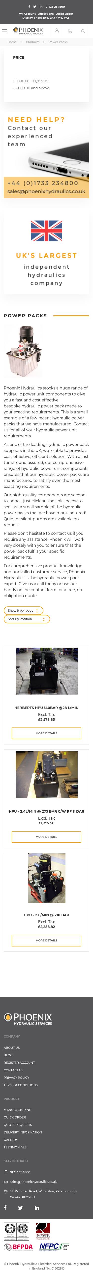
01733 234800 (55, 6)
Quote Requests (18, 1125)
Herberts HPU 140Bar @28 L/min (46, 708)
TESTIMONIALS (15, 1147)
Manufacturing (17, 1110)
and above (31, 88)
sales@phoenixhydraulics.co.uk (33, 1182)
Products (33, 42)
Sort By (13, 619)
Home (12, 42)
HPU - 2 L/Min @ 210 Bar (46, 915)
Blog (8, 1055)
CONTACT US (13, 1070)
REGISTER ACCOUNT (19, 1063)
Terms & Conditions (21, 1085)
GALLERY (11, 1140)
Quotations (46, 13)
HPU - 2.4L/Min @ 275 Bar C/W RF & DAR (46, 811)
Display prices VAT (45, 17)
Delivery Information (23, 1132)
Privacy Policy (16, 1078)
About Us (12, 1048)
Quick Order (64, 13)
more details (46, 733)
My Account (27, 13)
